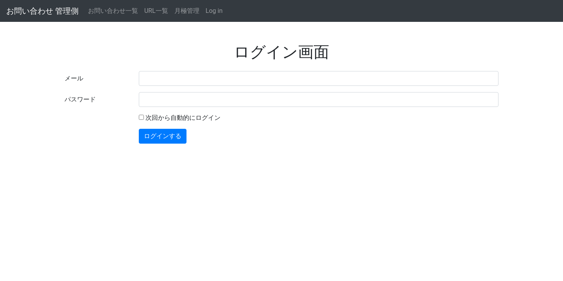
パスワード (80, 99)
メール (74, 78)
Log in (214, 10)
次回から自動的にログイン (183, 117)
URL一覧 (156, 10)
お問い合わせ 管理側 (42, 11)
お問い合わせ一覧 (113, 10)
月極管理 (186, 10)
